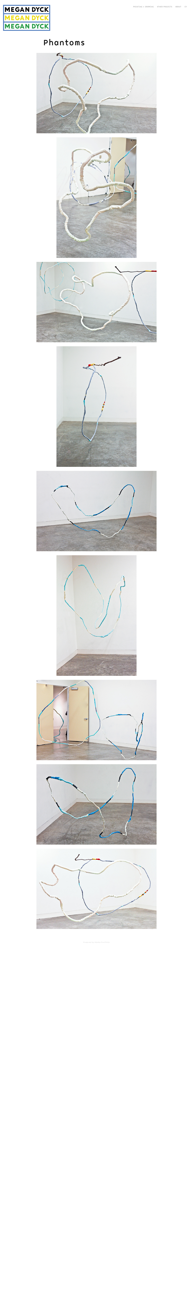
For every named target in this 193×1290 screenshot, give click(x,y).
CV (185, 6)
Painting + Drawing (143, 6)
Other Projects (164, 6)
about (178, 6)
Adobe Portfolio (102, 942)
